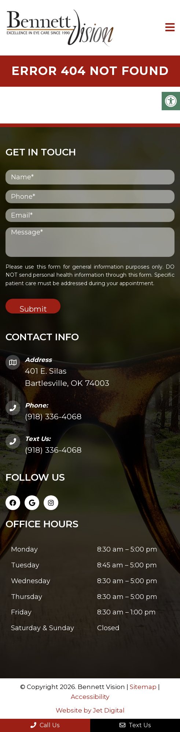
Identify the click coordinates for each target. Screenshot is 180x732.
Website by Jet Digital (90, 710)
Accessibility (90, 696)
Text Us (135, 725)
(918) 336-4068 (53, 416)
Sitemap (143, 686)
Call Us (44, 725)
